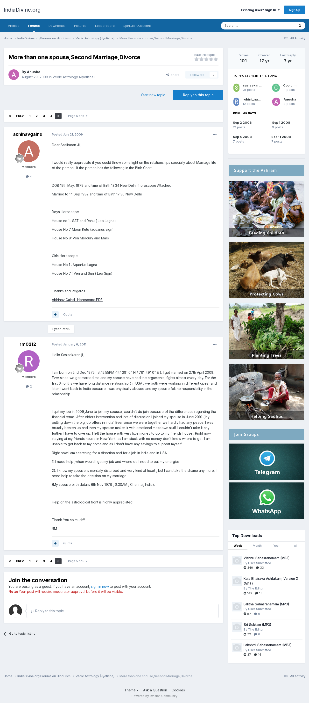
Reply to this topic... (48, 611)
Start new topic (153, 95)
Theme (131, 690)
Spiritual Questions (137, 26)
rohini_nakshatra (256, 99)
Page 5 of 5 (77, 116)
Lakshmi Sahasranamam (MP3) (268, 645)
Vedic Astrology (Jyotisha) (74, 77)
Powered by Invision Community (154, 696)
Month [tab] (257, 545)
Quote (67, 314)
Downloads (57, 26)
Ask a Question (155, 690)
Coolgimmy (292, 85)
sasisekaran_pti (255, 85)
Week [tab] (238, 545)
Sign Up (294, 10)
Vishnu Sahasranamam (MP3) (267, 558)
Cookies (178, 690)
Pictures (80, 26)
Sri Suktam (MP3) (257, 625)
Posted (67, 134)
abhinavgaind (27, 134)
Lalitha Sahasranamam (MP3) (266, 604)
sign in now (100, 586)
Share (173, 75)
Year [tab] (276, 545)
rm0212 (28, 344)
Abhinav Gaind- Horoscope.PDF (77, 300)
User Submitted (259, 563)
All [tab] (295, 545)
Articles (13, 26)
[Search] (245, 25)
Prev (20, 116)
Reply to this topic (198, 95)
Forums (34, 28)
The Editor (256, 588)
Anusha (33, 72)
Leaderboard (105, 26)
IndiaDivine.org (22, 10)
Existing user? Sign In (260, 10)
